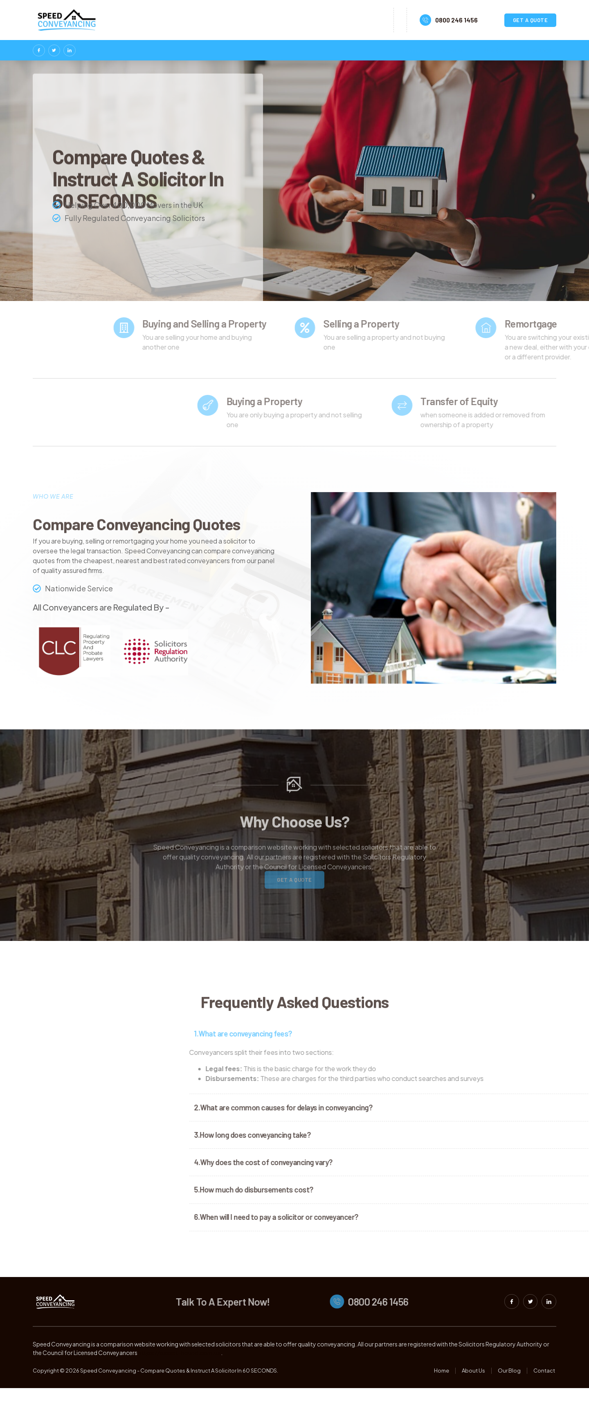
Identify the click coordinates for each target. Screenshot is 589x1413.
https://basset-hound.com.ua (179, 1377)
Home (408, 50)
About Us (450, 50)
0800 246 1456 (456, 20)
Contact (542, 50)
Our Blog (497, 50)
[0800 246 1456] (425, 20)
